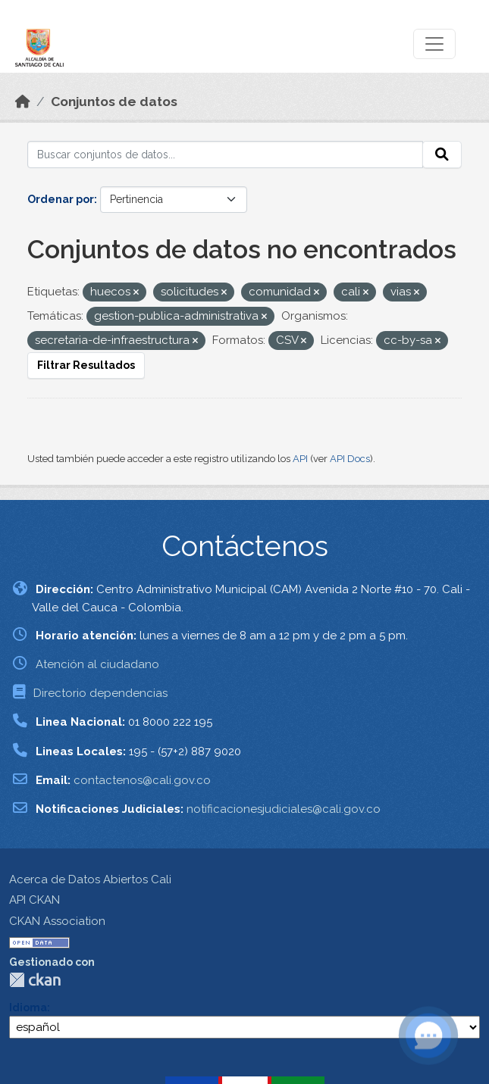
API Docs (350, 458)
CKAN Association (57, 921)
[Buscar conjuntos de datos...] (225, 154)
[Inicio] (22, 101)
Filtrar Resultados (86, 365)
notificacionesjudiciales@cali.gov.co (284, 809)
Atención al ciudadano (97, 664)
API (300, 458)
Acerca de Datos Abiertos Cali (90, 879)
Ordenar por (60, 199)
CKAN (35, 980)
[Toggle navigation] (434, 44)
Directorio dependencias (100, 693)
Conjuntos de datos (114, 101)
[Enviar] (442, 154)
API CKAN (34, 900)
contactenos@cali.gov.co (142, 780)
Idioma (28, 1007)
